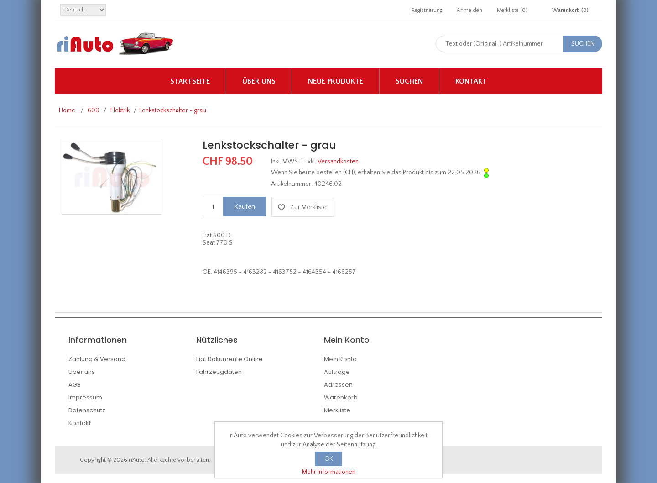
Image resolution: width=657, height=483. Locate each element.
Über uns (259, 81)
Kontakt (471, 81)
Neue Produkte (335, 81)
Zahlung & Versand (96, 359)
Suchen (409, 81)
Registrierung (427, 10)
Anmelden (469, 10)
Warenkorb (341, 397)
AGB (74, 384)
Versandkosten (338, 161)
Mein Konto (340, 359)
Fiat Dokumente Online (229, 359)
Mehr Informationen (328, 472)
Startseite (190, 81)
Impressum (85, 397)
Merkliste (337, 410)
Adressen (338, 384)
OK (328, 458)
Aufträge (337, 372)
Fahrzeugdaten (219, 372)
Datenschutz (86, 410)
